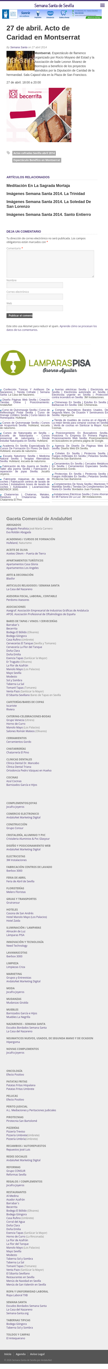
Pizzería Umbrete (16, 1140)
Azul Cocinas (14, 786)
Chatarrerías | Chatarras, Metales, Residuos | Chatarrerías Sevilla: (25, 501)
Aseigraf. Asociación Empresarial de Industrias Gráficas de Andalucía (47, 616)
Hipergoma (13, 1047)
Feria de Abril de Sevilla (20, 886)
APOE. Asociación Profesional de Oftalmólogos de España (41, 619)
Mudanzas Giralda (17, 1008)
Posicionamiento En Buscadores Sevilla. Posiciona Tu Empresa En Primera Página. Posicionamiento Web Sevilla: (80, 441)
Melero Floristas (16, 897)
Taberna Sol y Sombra (19, 1264)
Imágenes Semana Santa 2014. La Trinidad (45, 194)
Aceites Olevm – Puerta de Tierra (26, 559)
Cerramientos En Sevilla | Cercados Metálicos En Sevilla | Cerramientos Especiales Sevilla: (80, 470)
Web (9, 308)
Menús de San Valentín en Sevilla (26, 1290)
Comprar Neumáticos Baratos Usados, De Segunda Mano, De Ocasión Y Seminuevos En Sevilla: (80, 418)
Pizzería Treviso (15, 1137)
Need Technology (16, 951)
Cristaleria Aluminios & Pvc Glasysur (28, 844)
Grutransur (13, 908)
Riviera (10, 714)
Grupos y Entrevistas (18, 983)
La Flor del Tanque (17, 1249)
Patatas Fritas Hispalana (20, 1090)
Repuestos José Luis (18, 1155)
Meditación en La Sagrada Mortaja (38, 185)
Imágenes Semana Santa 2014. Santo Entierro (48, 214)
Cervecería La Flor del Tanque (24, 652)
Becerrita (12, 634)
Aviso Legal (37, 1359)
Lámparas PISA (15, 940)
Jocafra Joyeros (15, 812)
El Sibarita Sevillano (18, 700)
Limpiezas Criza (15, 972)
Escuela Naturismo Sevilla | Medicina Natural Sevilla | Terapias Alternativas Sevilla (25, 464)
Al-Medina (12, 1201)
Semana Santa (18, 47)
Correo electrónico (17, 297)
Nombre (11, 285)
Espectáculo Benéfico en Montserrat (36, 160)
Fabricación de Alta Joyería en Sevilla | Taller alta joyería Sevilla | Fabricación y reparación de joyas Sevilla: (25, 474)
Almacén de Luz (16, 936)
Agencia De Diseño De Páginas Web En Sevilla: (80, 452)
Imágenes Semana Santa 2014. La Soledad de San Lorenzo (48, 204)
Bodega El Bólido (16, 637)
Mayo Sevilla (13, 678)
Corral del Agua (15, 1227)
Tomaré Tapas (15, 693)
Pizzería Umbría (16, 1144)
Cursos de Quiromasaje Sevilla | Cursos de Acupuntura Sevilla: (25, 429)
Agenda (21, 1359)
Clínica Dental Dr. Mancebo (22, 768)
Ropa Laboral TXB (17, 1300)
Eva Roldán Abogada (18, 537)
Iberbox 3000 (14, 876)
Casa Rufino (13, 645)
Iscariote (11, 711)
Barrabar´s (12, 630)
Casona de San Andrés (20, 918)
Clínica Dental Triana (18, 772)
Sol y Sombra (14, 685)
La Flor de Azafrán (17, 671)
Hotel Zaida (13, 926)
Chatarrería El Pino (17, 757)
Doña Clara (13, 656)
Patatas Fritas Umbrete (20, 1094)
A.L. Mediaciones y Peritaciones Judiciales (31, 1115)
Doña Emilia (13, 659)
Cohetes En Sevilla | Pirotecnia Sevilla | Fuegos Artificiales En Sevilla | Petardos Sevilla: (80, 460)
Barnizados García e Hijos (21, 790)
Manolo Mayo (14, 674)
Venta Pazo (13, 696)
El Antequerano (15, 1343)
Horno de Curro (16, 729)
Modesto (11, 682)
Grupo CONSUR (15, 1176)
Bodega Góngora (16, 641)
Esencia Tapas (14, 663)
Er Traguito (13, 667)
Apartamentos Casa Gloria (22, 569)
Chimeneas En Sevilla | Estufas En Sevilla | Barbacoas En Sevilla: (80, 409)
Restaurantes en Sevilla (20, 1282)
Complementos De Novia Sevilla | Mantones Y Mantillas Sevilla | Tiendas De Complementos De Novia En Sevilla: (80, 492)
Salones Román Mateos (20, 736)
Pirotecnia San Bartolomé (21, 1126)
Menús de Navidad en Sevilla (23, 1286)
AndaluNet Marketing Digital (23, 822)
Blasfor (10, 584)
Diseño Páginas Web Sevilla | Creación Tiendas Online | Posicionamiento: (25, 406)
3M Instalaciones (16, 865)
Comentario (14, 248)
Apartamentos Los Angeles (22, 573)
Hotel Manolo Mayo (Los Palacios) (26, 922)
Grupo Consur (15, 833)
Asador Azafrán (15, 1205)
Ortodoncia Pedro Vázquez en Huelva (29, 776)
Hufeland (12, 548)
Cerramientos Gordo (18, 747)
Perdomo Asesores (17, 605)
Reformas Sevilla (16, 1180)
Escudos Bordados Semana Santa (26, 1033)
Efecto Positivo (15, 1080)
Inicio (7, 1359)
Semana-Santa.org (17, 1318)
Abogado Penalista (17, 534)
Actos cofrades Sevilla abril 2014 (34, 153)
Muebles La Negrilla (18, 1022)
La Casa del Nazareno (19, 594)
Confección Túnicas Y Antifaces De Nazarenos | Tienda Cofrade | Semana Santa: (25, 397)
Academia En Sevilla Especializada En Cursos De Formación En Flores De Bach (25, 452)
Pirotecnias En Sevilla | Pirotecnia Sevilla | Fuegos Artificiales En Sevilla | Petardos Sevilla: (80, 480)
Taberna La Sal (15, 689)
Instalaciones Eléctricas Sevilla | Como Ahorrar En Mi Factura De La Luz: (80, 501)
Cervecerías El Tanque (19, 648)
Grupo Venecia (15, 725)
